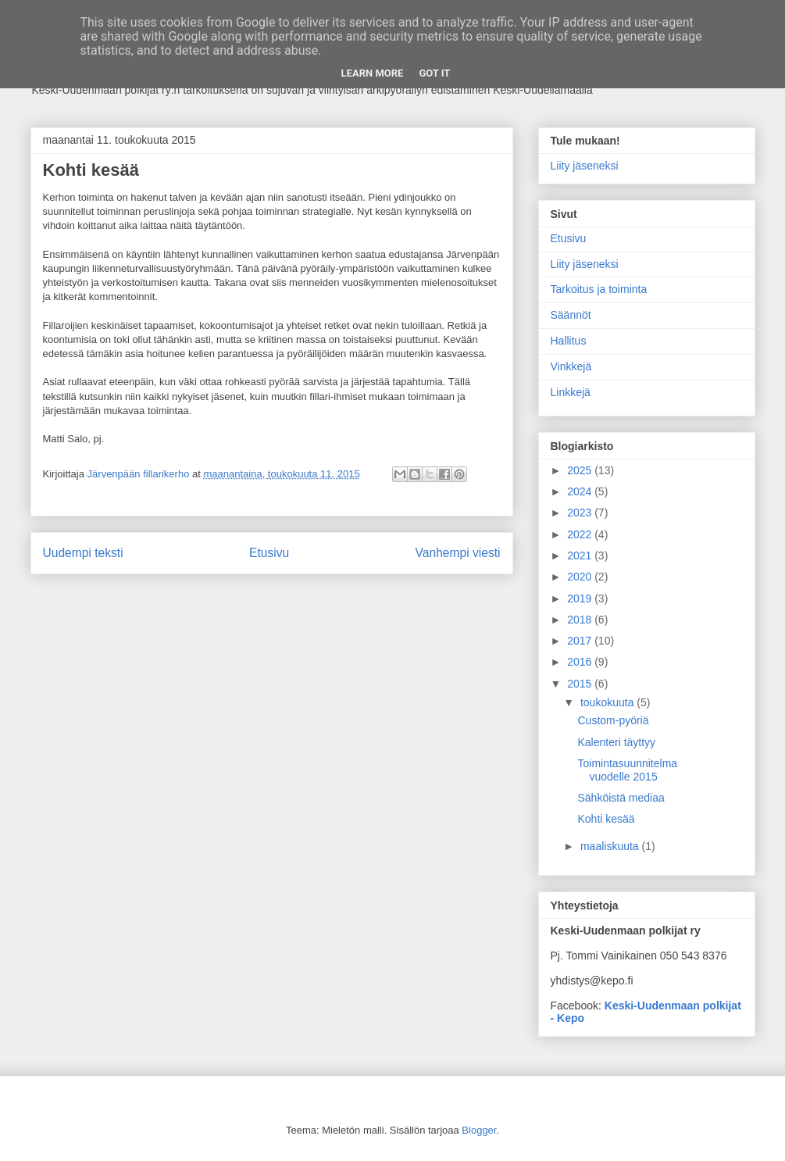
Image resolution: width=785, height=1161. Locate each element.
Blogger (479, 1130)
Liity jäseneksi (585, 165)
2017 (580, 640)
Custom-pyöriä (612, 720)
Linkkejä (571, 392)
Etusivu (269, 552)
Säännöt (571, 315)
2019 (580, 598)
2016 (580, 662)
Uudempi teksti (83, 552)
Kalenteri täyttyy (616, 742)
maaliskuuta (611, 846)
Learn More (372, 73)
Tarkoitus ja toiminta (599, 289)
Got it (434, 73)
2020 (580, 576)
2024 (580, 491)
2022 (580, 534)
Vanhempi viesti (458, 552)
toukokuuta (608, 702)
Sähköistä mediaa (620, 797)
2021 (580, 555)
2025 (580, 470)
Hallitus (569, 340)
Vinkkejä (571, 366)
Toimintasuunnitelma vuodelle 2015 (627, 770)
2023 (580, 512)
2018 (580, 619)
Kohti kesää (605, 819)
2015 (580, 683)
